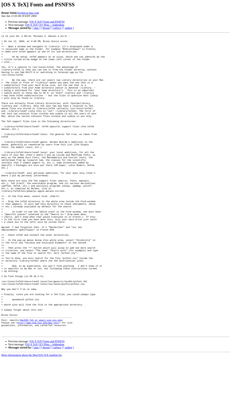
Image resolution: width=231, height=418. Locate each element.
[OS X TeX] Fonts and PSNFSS (47, 21)
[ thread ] (46, 28)
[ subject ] (57, 28)
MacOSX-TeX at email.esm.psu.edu (41, 377)
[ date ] (36, 28)
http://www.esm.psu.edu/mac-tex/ (38, 380)
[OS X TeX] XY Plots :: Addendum (44, 24)
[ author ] (69, 28)
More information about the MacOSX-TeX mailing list (31, 415)
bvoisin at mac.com (28, 12)
